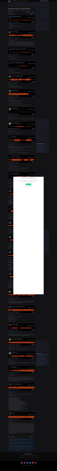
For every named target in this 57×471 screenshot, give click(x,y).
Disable (28, 184)
